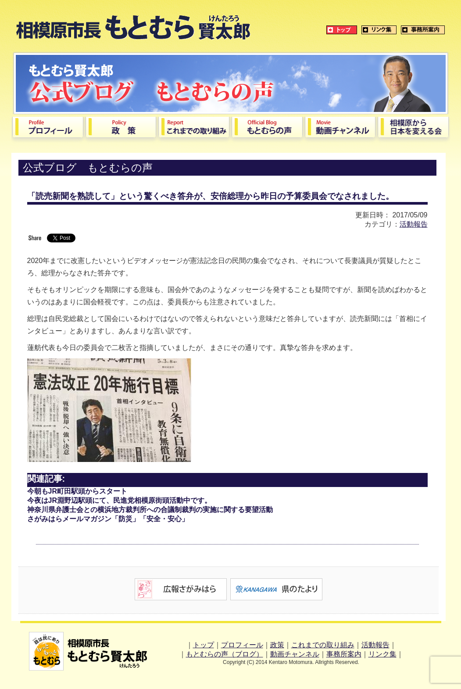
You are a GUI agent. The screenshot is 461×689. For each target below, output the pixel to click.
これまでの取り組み (322, 645)
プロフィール (242, 645)
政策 (277, 645)
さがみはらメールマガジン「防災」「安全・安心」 (108, 519)
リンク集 (382, 654)
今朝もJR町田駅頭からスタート (77, 491)
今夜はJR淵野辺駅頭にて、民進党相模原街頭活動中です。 (119, 500)
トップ (203, 645)
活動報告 (414, 224)
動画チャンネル (294, 654)
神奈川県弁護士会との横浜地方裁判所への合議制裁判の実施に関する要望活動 (150, 509)
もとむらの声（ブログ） (224, 654)
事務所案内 (343, 654)
